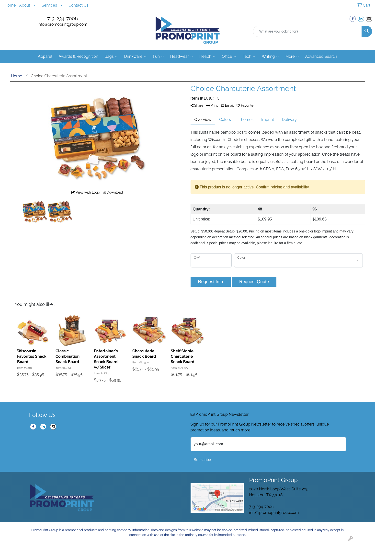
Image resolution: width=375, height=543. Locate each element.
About (24, 5)
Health (207, 56)
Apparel (45, 56)
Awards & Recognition (78, 56)
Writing (270, 56)
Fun (158, 56)
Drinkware (135, 56)
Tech (249, 56)
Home (10, 5)
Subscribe (202, 460)
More (292, 56)
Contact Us (78, 5)
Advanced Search (321, 56)
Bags (111, 56)
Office (229, 56)
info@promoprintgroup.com (62, 24)
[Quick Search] (307, 31)
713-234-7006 (62, 19)
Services (49, 5)
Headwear (181, 56)
